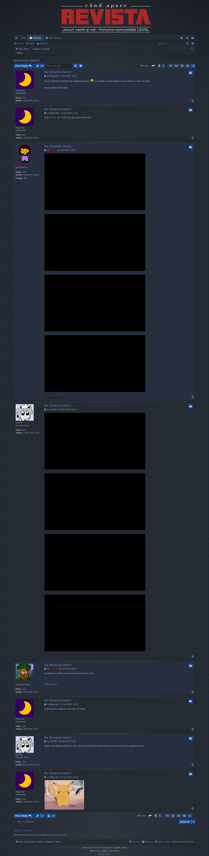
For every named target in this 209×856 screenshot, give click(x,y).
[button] (153, 62)
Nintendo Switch (27, 56)
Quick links (17, 38)
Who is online (23, 827)
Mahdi (18, 161)
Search (20, 43)
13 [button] (181, 62)
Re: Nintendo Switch (57, 68)
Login (31, 43)
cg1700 (19, 419)
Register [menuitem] (193, 38)
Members (54, 37)
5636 (24, 94)
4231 (24, 685)
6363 (24, 168)
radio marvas (50, 680)
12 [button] (176, 62)
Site (23, 37)
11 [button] (170, 62)
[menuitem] (125, 38)
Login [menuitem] (188, 38)
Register (44, 43)
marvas (19, 678)
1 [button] (163, 62)
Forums (37, 37)
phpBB (95, 844)
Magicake (20, 87)
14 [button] (187, 62)
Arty (98, 847)
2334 (24, 426)
